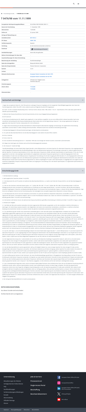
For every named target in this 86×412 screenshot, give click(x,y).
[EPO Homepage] (9, 4)
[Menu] (78, 3)
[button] (43, 100)
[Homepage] (1, 13)
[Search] (73, 3)
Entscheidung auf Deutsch (39, 49)
